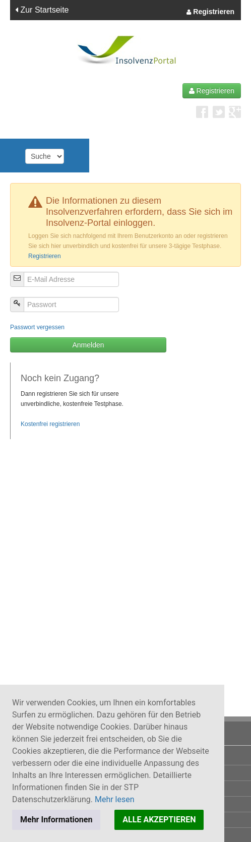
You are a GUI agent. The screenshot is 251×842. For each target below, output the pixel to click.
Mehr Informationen (56, 819)
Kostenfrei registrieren (50, 424)
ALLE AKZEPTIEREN (159, 819)
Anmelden (88, 345)
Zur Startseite (42, 10)
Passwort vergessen (37, 327)
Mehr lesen (115, 799)
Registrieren (210, 12)
